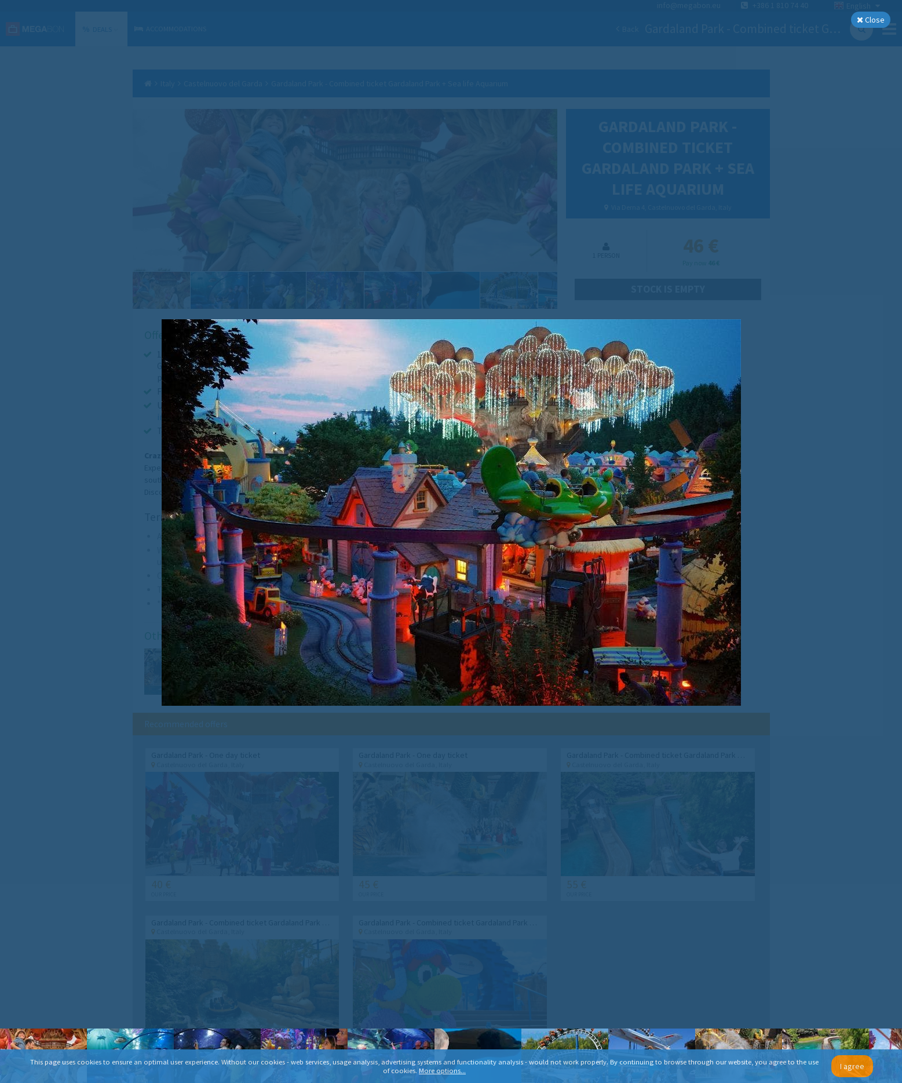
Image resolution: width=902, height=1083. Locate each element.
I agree (852, 1066)
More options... (442, 1070)
